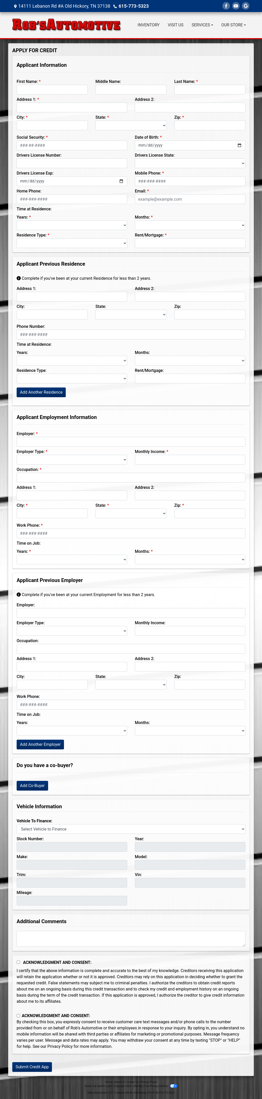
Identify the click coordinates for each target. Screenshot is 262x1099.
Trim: (21, 874)
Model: (141, 856)
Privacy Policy (60, 1046)
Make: (22, 856)
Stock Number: (30, 838)
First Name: (27, 81)
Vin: (138, 874)
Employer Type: (31, 451)
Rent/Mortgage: (149, 235)
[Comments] (131, 939)
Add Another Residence (41, 392)
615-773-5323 (134, 6)
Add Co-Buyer (32, 785)
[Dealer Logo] (66, 25)
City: (21, 117)
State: (100, 117)
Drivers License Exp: (35, 173)
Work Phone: (28, 525)
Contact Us (132, 1082)
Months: (142, 217)
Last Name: (184, 81)
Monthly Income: (150, 451)
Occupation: (28, 469)
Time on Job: (28, 543)
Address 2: (144, 99)
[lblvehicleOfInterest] (131, 829)
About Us (119, 1082)
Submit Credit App (32, 1066)
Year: (139, 838)
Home (108, 1082)
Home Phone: (29, 191)
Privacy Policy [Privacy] (149, 1082)
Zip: (177, 117)
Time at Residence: (34, 209)
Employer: (26, 433)
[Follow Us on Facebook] (226, 6)
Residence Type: (32, 235)
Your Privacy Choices (160, 1086)
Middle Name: (108, 81)
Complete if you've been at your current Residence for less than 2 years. (84, 278)
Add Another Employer (40, 744)
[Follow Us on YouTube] (236, 6)
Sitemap (138, 1086)
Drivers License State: (155, 155)
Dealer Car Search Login (98, 1086)
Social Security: (31, 137)
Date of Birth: (147, 137)
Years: (22, 217)
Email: (140, 191)
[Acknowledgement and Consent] (18, 962)
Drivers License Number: (39, 155)
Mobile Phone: (148, 173)
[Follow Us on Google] (245, 6)
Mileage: (24, 892)
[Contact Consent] (18, 1015)
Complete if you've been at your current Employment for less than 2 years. (86, 594)
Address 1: (26, 99)
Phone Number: (31, 326)
